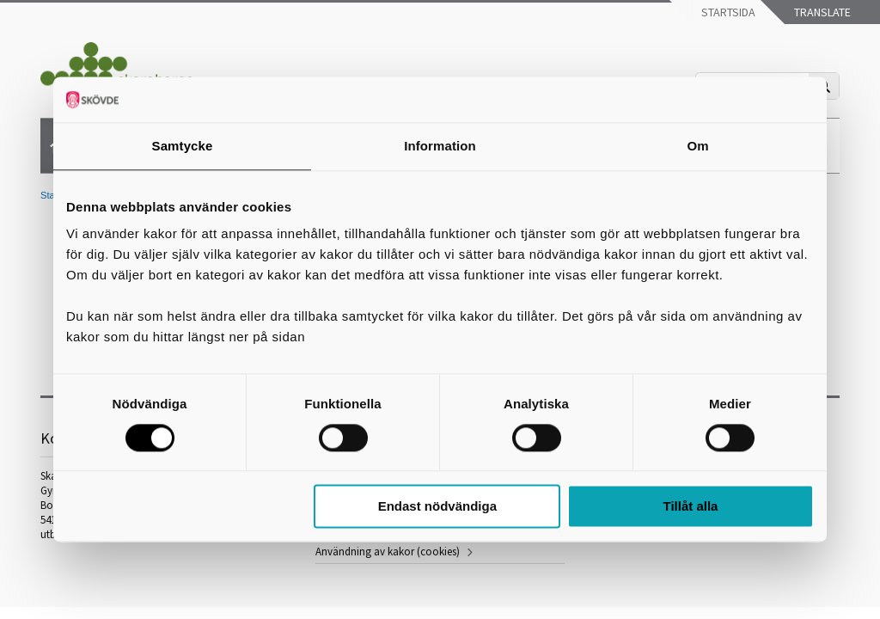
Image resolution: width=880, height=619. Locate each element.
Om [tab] (697, 145)
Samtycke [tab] (182, 145)
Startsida (727, 12)
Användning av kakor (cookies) (387, 551)
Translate (821, 12)
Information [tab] (440, 145)
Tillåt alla (690, 506)
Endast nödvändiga (437, 506)
